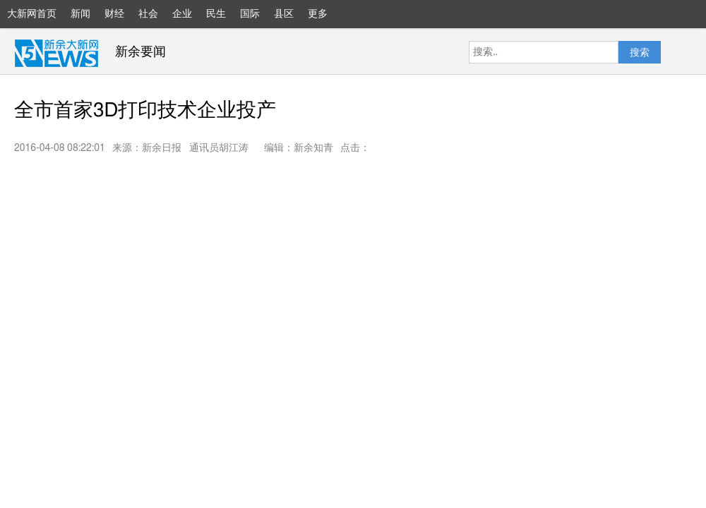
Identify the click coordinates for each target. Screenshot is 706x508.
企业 (182, 14)
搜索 (640, 53)
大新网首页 (31, 14)
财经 (114, 14)
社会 (148, 14)
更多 (324, 18)
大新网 (56, 53)
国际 (250, 14)
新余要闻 (140, 52)
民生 (216, 14)
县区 (284, 14)
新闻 (80, 14)
